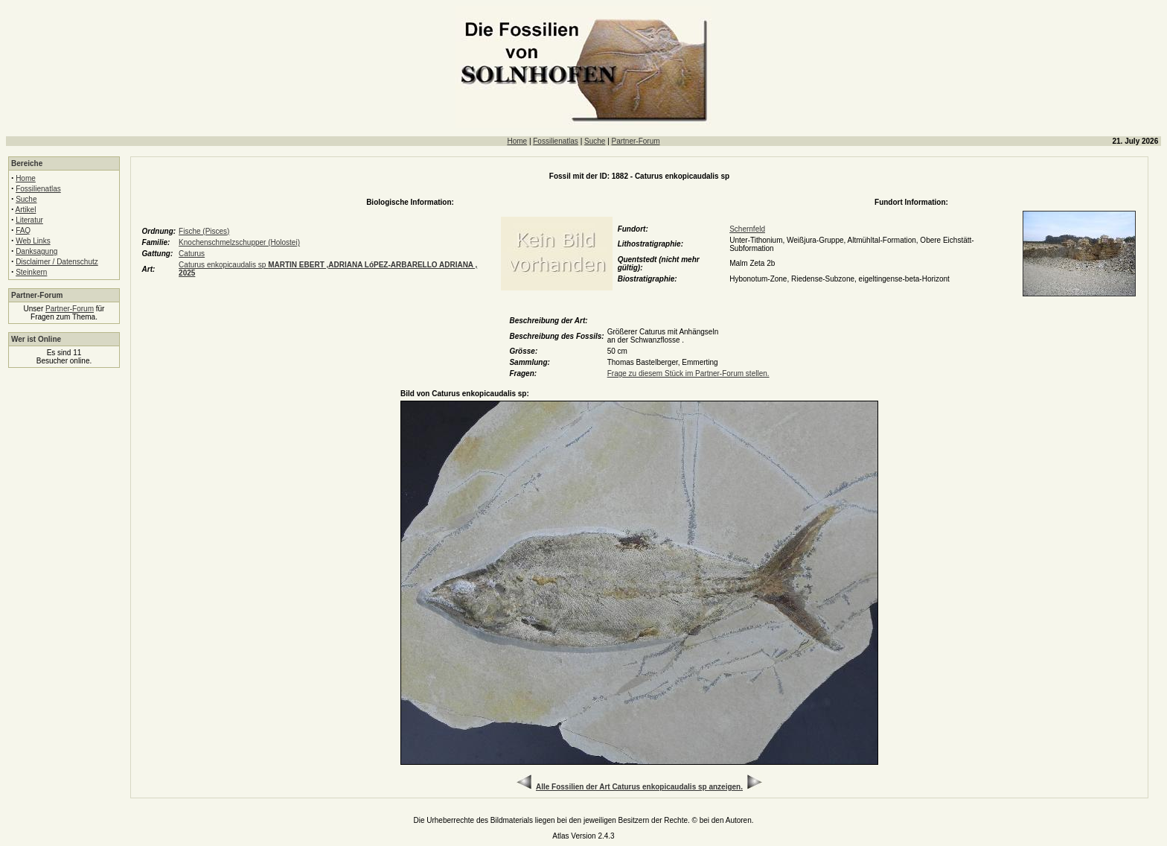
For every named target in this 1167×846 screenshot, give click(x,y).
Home (517, 141)
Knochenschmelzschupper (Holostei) (239, 242)
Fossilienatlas (555, 141)
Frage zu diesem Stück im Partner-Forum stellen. (688, 373)
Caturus (192, 253)
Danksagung (36, 251)
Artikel (26, 210)
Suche (594, 141)
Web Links (33, 241)
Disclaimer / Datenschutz (57, 262)
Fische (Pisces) (204, 231)
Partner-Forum (636, 141)
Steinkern (31, 272)
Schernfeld (747, 229)
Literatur (29, 220)
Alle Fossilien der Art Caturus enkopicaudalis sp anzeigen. (639, 787)
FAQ (23, 230)
